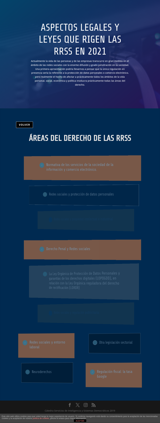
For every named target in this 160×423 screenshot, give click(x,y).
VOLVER (24, 125)
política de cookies (41, 418)
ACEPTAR (80, 421)
